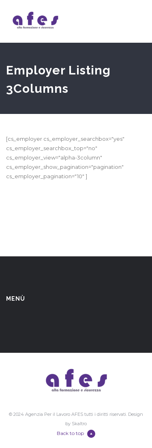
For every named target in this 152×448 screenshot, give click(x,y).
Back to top (76, 434)
